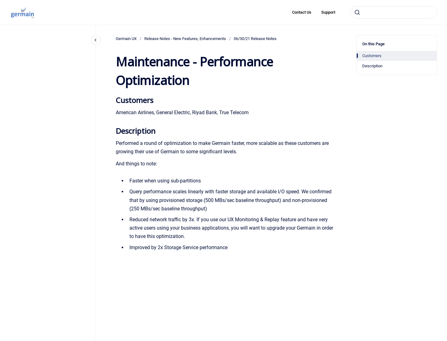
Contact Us (301, 12)
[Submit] (357, 12)
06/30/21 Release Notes (255, 38)
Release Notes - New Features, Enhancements (185, 38)
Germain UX (126, 38)
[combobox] (393, 12)
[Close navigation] (96, 40)
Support (328, 12)
